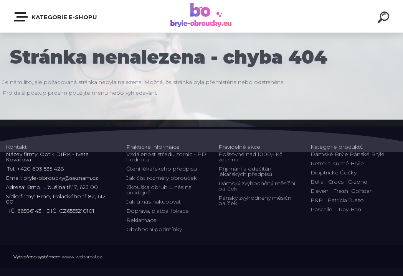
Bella (317, 181)
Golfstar (361, 191)
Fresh (340, 191)
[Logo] (202, 16)
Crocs (336, 181)
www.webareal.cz (82, 257)
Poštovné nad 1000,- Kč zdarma (250, 156)
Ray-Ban (350, 209)
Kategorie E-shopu (56, 16)
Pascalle (321, 209)
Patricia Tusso (345, 200)
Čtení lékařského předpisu (161, 168)
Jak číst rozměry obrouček (161, 178)
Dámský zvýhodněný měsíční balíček (256, 186)
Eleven (320, 191)
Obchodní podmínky (154, 229)
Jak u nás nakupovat (153, 201)
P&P (317, 200)
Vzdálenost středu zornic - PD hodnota (166, 156)
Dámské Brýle (329, 154)
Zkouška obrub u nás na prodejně (159, 189)
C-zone (357, 181)
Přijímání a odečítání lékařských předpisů (245, 171)
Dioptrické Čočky (334, 172)
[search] (384, 18)
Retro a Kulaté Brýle (337, 163)
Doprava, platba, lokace (157, 211)
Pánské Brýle (367, 154)
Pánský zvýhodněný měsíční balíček (255, 200)
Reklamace (141, 220)
